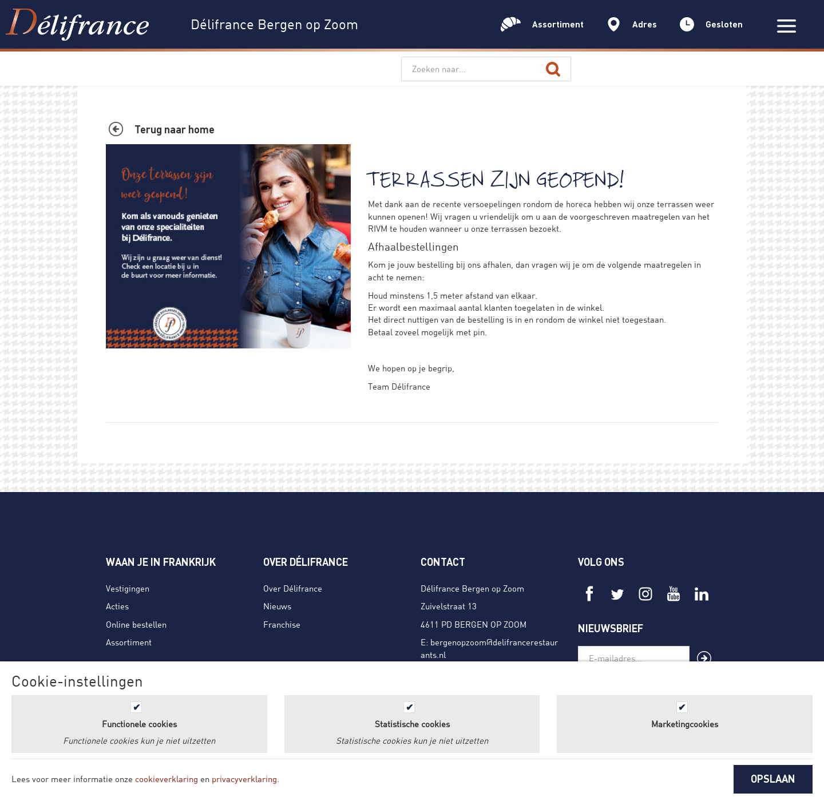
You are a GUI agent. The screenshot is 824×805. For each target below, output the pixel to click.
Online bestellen (136, 624)
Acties (117, 606)
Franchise (281, 624)
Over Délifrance (292, 588)
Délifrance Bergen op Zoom (472, 588)
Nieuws (277, 606)
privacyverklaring (244, 779)
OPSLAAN (773, 778)
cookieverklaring (166, 779)
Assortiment (129, 642)
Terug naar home (174, 129)
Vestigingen (127, 588)
